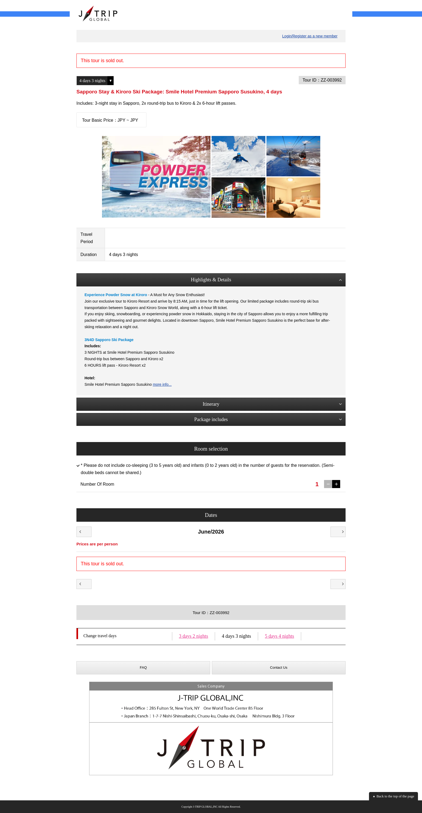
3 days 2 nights (193, 636)
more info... (162, 384)
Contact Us (278, 667)
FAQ (143, 667)
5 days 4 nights (279, 636)
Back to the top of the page (395, 796)
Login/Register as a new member (309, 36)
